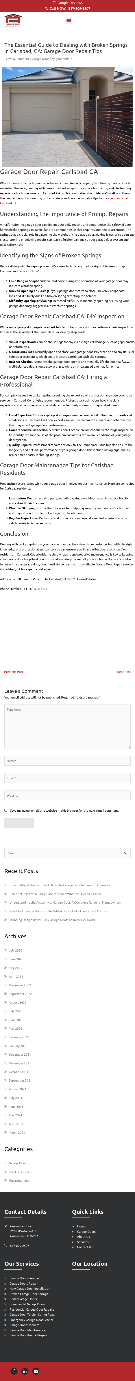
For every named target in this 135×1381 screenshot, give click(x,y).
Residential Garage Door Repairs (31, 1309)
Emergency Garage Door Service (31, 1320)
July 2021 (15, 1098)
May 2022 (15, 1028)
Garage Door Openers (24, 1325)
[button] (68, 20)
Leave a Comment (16, 59)
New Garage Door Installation (29, 1288)
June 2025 (16, 959)
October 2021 (18, 1072)
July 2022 (15, 1011)
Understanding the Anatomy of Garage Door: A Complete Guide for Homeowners (65, 902)
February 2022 (19, 1037)
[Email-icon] (36, 1371)
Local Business (19, 1172)
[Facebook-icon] (14, 1371)
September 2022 (20, 994)
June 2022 (16, 1020)
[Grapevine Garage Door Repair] (13, 20)
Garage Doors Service (24, 1278)
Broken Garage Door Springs (28, 1294)
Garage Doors (86, 1231)
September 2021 (20, 1080)
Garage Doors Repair (23, 1283)
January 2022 (18, 1046)
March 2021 (17, 1132)
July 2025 (15, 950)
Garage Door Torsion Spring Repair (33, 1314)
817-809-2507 (19, 1245)
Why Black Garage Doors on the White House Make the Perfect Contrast (59, 911)
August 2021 (17, 1089)
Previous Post (11, 671)
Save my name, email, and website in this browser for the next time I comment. (64, 810)
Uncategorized (19, 1180)
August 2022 (17, 1002)
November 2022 (20, 985)
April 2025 (16, 976)
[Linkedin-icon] (25, 1371)
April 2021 (16, 1124)
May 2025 (15, 968)
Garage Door (40, 59)
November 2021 (20, 1063)
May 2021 (15, 1115)
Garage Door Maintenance (27, 1330)
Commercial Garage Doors (27, 1304)
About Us (83, 1236)
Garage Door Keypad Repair (28, 1335)
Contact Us (84, 1247)
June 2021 (16, 1106)
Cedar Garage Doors (23, 1299)
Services (83, 1242)
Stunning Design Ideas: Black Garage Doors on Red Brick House (52, 920)
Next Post (126, 671)
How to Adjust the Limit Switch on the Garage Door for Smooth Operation (60, 885)
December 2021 (20, 1054)
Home (81, 1226)
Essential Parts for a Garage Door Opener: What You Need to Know (55, 894)
